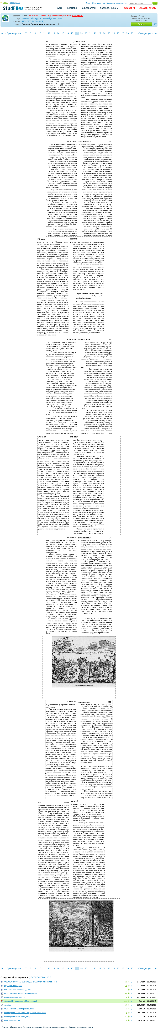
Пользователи (88, 8)
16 (67, 33)
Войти (5, 3)
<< (2, 33)
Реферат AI (129, 8)
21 (90, 33)
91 (126, 1016)
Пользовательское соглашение (55, 1027)
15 (63, 33)
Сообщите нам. (77, 16)
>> (155, 33)
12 (49, 33)
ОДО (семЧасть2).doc (13, 986)
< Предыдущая (13, 33)
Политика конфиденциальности (81, 1027)
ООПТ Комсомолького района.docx (19, 1009)
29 (127, 33)
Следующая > (145, 33)
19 (81, 33)
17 (72, 33)
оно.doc (7, 1005)
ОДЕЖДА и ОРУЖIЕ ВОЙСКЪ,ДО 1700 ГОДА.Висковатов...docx (30, 982)
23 (99, 33)
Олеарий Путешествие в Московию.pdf (20, 1001)
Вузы (59, 8)
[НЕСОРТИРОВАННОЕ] (33, 21)
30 (132, 33)
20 (86, 33)
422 (125, 1001)
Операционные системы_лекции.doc (19, 1016)
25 (109, 33)
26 (113, 33)
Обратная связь (98, 3)
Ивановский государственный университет (42, 18)
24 (104, 33)
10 (40, 33)
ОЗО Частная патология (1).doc (17, 990)
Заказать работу (147, 8)
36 (126, 986)
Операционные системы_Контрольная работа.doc (25, 1013)
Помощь (5, 1027)
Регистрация (15, 3)
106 (125, 993)
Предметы (71, 8)
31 (126, 990)
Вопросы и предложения (117, 3)
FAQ (88, 3)
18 (76, 33)
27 (118, 33)
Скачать (141, 24)
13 (53, 33)
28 (123, 33)
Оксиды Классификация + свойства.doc (20, 993)
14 (58, 33)
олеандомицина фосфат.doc (16, 997)
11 (44, 33)
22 (95, 33)
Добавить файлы (109, 8)
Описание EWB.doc (12, 1020)
